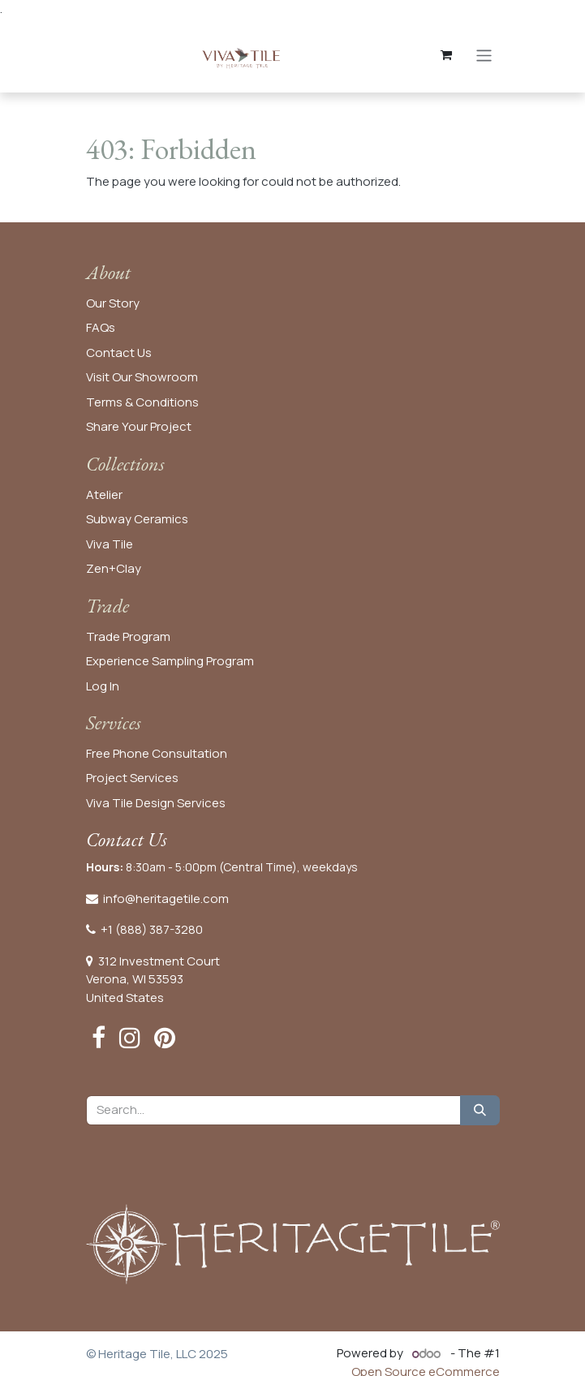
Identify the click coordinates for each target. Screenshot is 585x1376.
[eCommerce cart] (446, 55)
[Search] (480, 1110)
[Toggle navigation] (484, 55)
